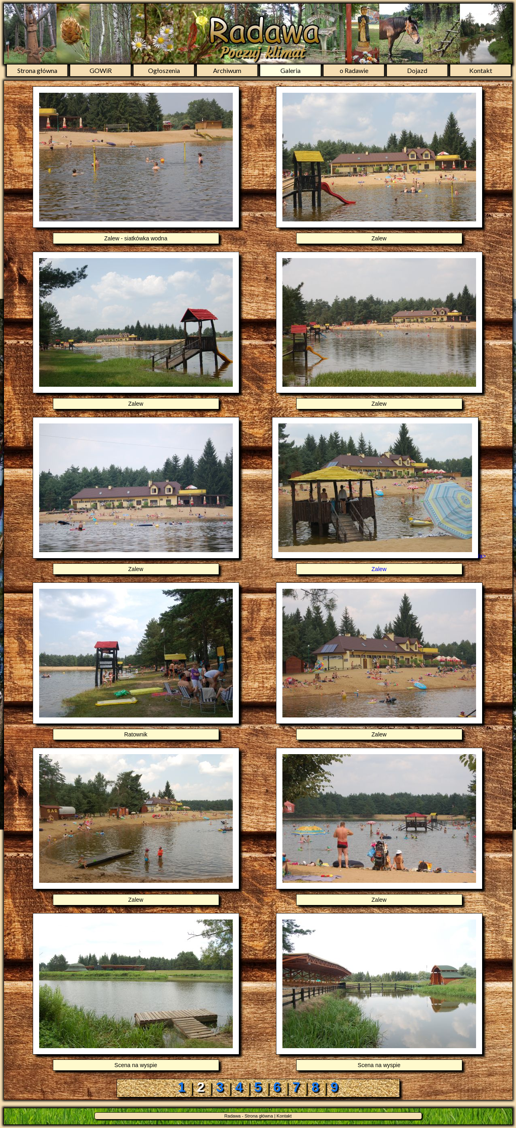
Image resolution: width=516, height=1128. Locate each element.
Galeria (290, 70)
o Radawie (354, 70)
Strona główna (37, 70)
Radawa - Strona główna (248, 1115)
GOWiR (101, 70)
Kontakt (480, 70)
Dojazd (417, 70)
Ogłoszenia (164, 70)
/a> (379, 564)
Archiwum (227, 70)
